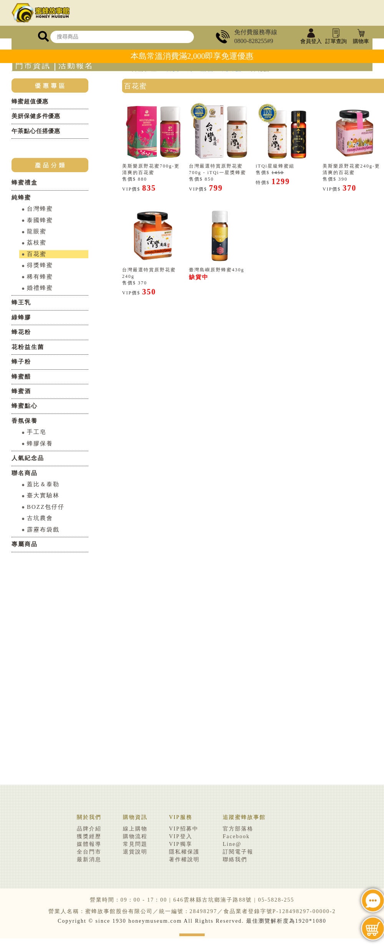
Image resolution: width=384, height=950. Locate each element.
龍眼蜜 (36, 231)
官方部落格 (238, 829)
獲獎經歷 (89, 836)
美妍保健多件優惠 (36, 116)
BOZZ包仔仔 (46, 507)
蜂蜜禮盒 (25, 182)
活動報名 (76, 65)
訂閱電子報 (238, 852)
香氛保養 (25, 421)
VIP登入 (180, 836)
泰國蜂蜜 (40, 220)
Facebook (236, 836)
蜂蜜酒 (21, 391)
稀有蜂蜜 (40, 277)
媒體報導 (89, 844)
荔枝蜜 (36, 242)
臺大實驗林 (43, 495)
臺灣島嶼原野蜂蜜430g (216, 269)
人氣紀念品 (28, 458)
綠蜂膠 (21, 317)
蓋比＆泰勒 (43, 484)
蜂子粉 (21, 362)
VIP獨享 (180, 844)
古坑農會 (40, 518)
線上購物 (135, 829)
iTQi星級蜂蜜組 (275, 166)
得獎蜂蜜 (40, 265)
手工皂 (36, 432)
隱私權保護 (184, 852)
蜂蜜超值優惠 (30, 101)
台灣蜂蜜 (40, 209)
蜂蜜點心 (25, 406)
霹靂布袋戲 (43, 529)
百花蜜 (36, 254)
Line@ (232, 844)
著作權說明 (184, 859)
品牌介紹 (89, 829)
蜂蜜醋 (21, 377)
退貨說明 (135, 852)
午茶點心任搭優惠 (36, 131)
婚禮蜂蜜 (40, 288)
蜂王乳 (21, 302)
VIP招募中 (184, 829)
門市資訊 (33, 65)
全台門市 (89, 852)
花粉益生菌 (28, 347)
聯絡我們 (235, 859)
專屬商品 (25, 544)
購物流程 (135, 836)
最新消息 (89, 859)
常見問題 (135, 844)
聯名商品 (25, 473)
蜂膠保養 (40, 443)
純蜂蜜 (21, 197)
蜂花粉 (21, 332)
